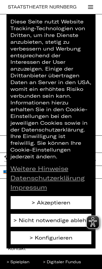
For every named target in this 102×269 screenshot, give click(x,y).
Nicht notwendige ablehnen (55, 220)
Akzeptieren (53, 202)
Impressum (28, 187)
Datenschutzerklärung (47, 178)
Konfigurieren (53, 237)
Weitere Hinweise (39, 168)
